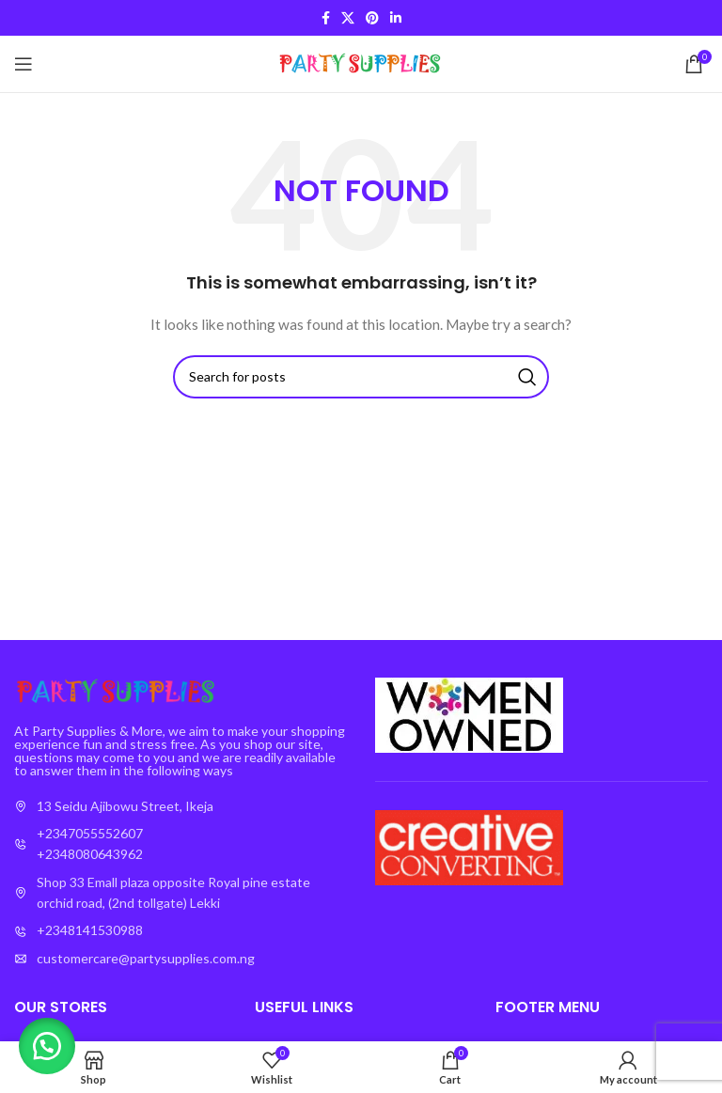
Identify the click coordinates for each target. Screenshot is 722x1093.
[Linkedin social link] (396, 18)
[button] (47, 1046)
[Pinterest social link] (372, 18)
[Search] (361, 376)
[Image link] (117, 689)
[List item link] (180, 844)
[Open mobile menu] (23, 64)
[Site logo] (361, 62)
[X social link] (348, 18)
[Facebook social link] (326, 18)
